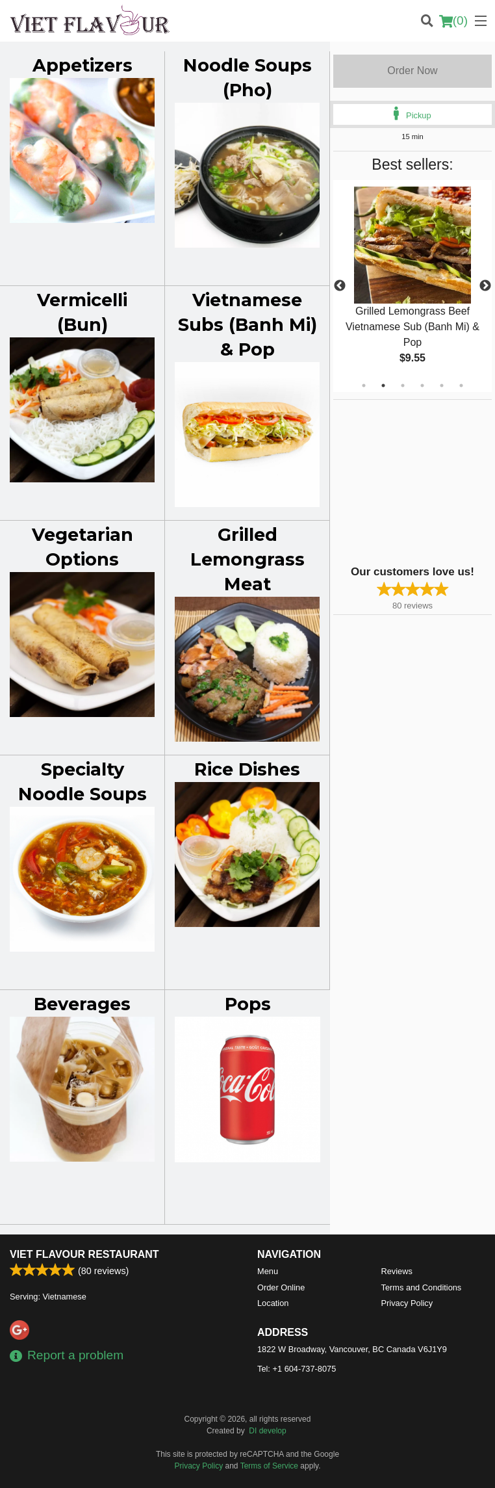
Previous (339, 286)
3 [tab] (402, 385)
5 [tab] (441, 385)
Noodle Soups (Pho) (247, 78)
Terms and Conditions (421, 1287)
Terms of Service (269, 1465)
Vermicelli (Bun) (82, 312)
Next (485, 286)
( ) (453, 21)
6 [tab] (461, 385)
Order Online (281, 1287)
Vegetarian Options (82, 547)
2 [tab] (383, 385)
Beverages (82, 1004)
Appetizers (82, 65)
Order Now (412, 70)
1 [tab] (363, 385)
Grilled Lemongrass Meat (247, 559)
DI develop (267, 1430)
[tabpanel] (412, 278)
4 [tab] (422, 385)
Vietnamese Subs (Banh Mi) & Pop (247, 324)
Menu (267, 1271)
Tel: (296, 1369)
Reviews (396, 1271)
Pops (248, 1004)
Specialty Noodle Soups (82, 782)
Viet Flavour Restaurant (84, 1254)
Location (272, 1303)
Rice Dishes (247, 769)
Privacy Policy (407, 1303)
